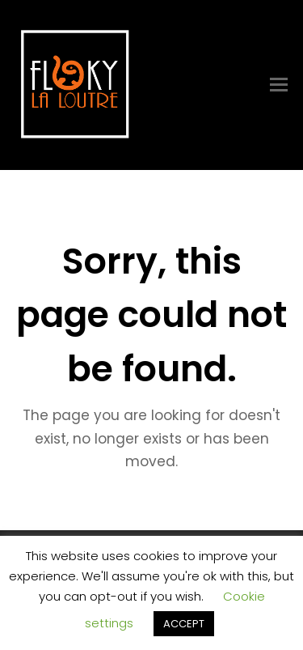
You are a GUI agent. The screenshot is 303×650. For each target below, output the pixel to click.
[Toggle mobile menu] (279, 85)
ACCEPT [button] (183, 623)
